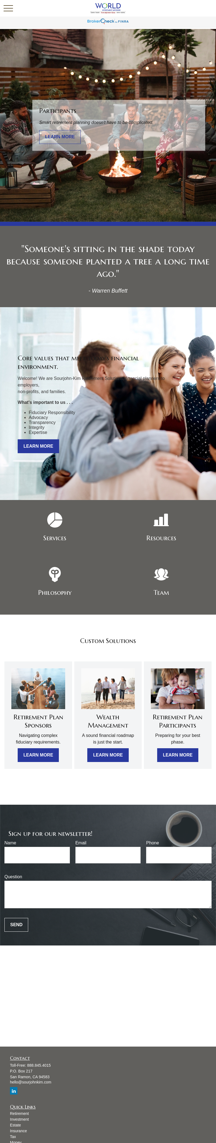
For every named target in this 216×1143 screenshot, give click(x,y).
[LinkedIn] (13, 1091)
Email (80, 843)
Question (13, 876)
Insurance (18, 1131)
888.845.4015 (39, 1065)
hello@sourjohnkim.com (30, 1082)
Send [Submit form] (16, 924)
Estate (15, 1125)
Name (10, 843)
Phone (152, 843)
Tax (13, 1136)
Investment (19, 1119)
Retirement (19, 1113)
